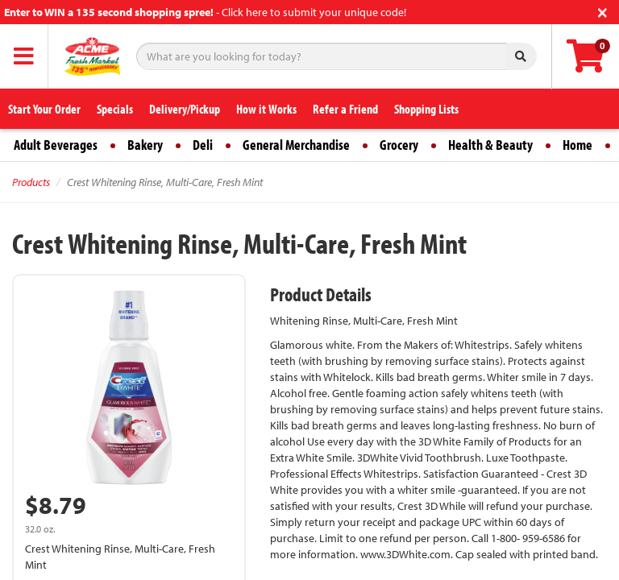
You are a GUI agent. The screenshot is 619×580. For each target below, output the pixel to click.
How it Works (266, 109)
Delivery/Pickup (184, 109)
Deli (203, 144)
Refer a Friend (345, 109)
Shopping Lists (426, 109)
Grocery (399, 144)
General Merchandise (296, 144)
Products (31, 182)
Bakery (145, 144)
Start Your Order (44, 109)
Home (577, 144)
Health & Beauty (490, 144)
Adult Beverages (56, 144)
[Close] (602, 10)
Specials (115, 109)
